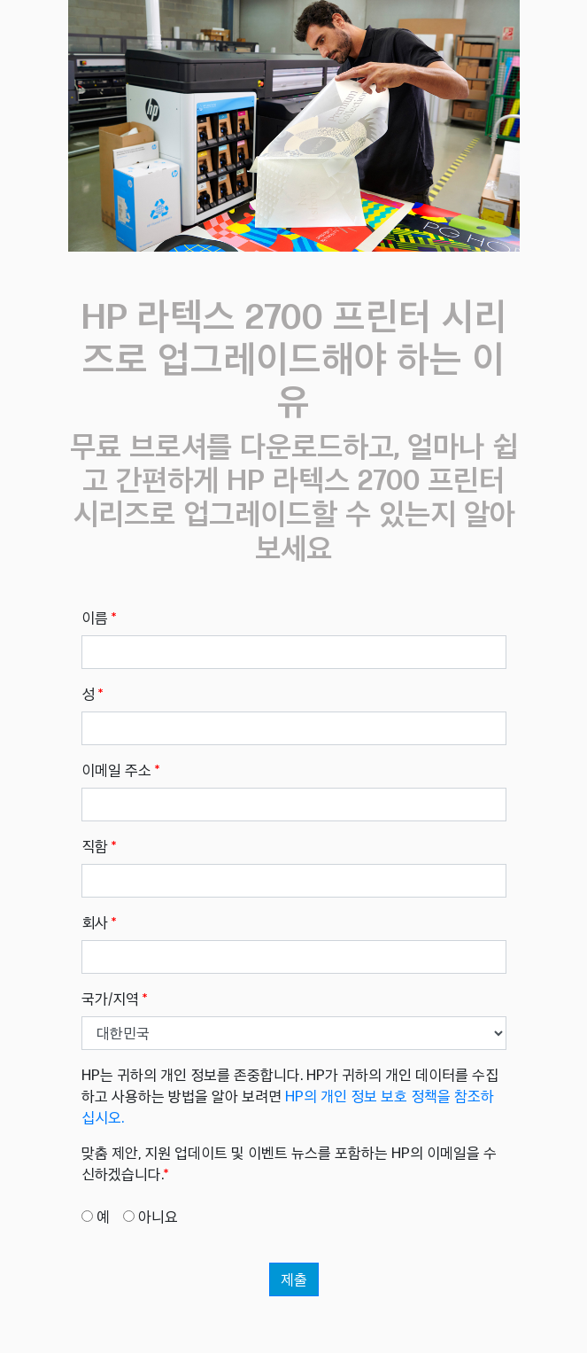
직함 (98, 846)
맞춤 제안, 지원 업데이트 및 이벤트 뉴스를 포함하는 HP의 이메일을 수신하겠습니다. (289, 1163)
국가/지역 (114, 998)
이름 (98, 617)
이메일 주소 (120, 770)
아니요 (158, 1216)
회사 (98, 922)
